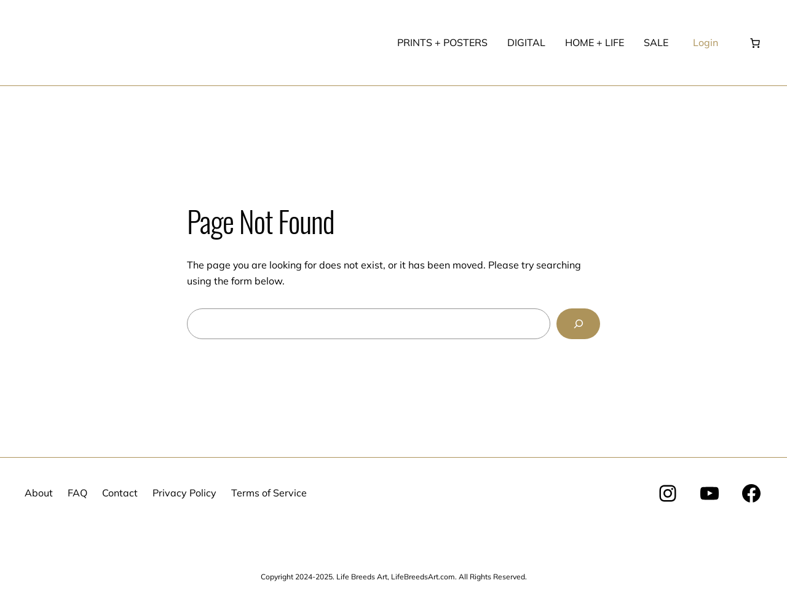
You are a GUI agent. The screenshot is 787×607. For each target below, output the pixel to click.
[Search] (578, 323)
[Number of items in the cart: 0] (755, 43)
